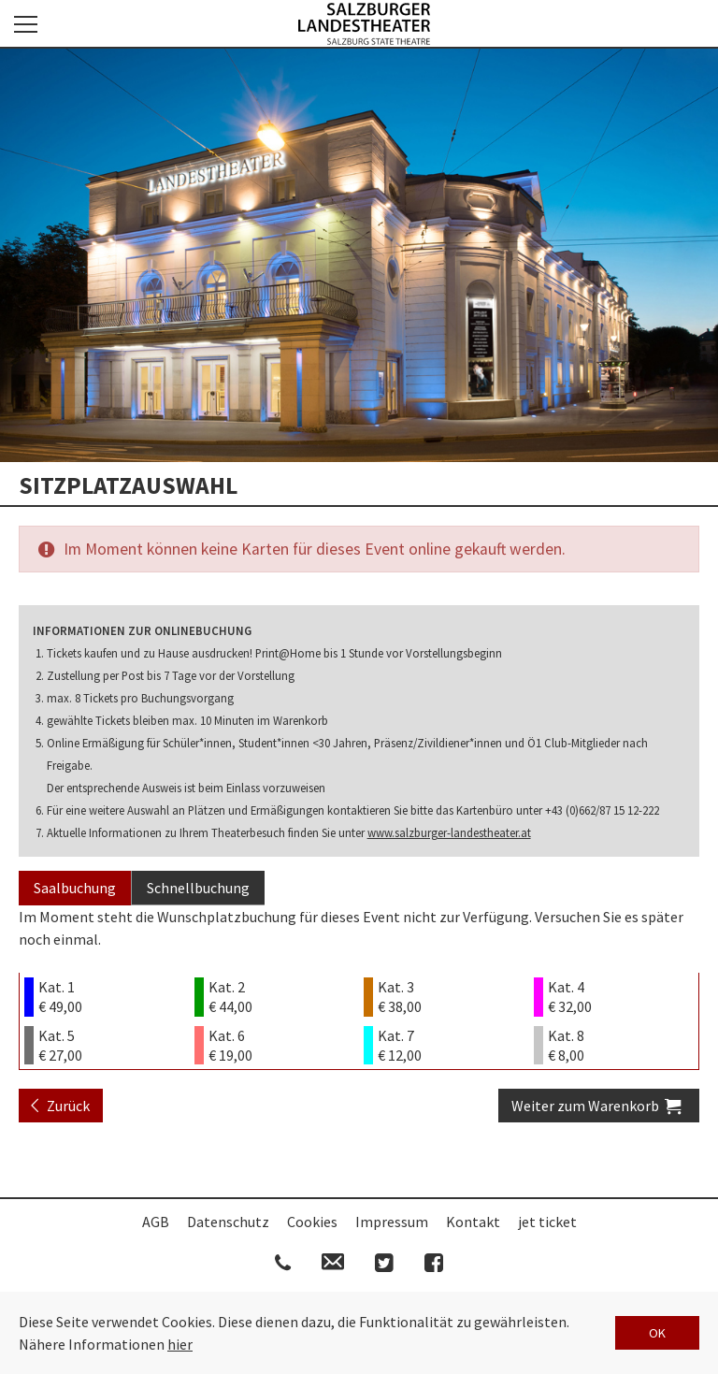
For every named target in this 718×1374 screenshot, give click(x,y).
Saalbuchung (75, 887)
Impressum (391, 1221)
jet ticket (547, 1221)
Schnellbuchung (198, 887)
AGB (155, 1221)
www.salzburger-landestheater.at (449, 832)
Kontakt (473, 1221)
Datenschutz (228, 1221)
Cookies (312, 1221)
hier (180, 1344)
